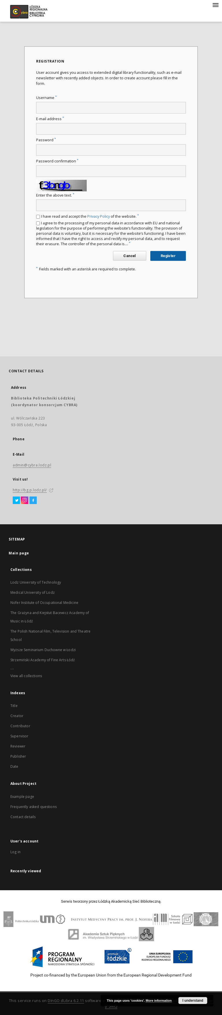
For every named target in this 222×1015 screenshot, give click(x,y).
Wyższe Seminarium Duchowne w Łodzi (43, 649)
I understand (192, 1000)
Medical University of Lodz (32, 592)
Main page (19, 553)
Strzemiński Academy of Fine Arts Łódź (42, 659)
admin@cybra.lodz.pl (32, 465)
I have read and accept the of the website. (90, 216)
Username (46, 97)
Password (46, 140)
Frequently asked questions (33, 806)
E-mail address (50, 118)
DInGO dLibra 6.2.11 (66, 1000)
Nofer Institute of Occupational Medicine (44, 602)
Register (168, 256)
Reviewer (17, 746)
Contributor (20, 725)
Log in (15, 851)
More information (159, 1000)
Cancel (129, 256)
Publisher (18, 756)
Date (14, 766)
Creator (16, 715)
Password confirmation (57, 161)
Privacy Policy (98, 216)
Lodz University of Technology (35, 582)
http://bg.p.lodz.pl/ (30, 490)
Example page (22, 796)
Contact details (23, 816)
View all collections (26, 675)
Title (14, 705)
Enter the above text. (55, 195)
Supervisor (19, 736)
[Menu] (215, 4)
